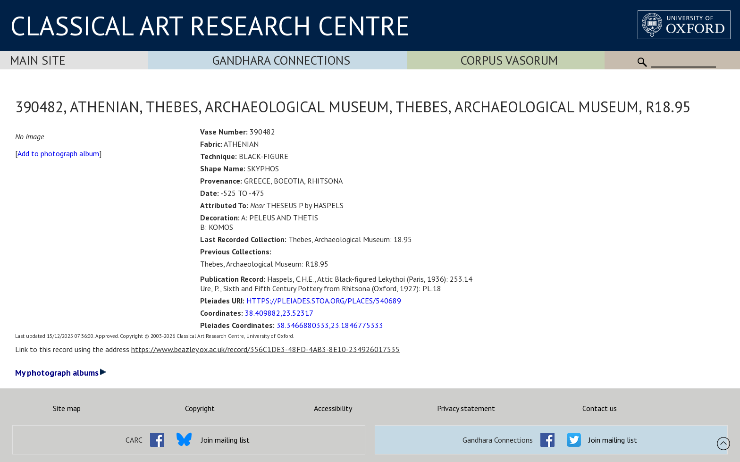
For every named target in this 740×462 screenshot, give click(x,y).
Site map (67, 408)
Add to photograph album (58, 153)
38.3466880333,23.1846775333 (330, 325)
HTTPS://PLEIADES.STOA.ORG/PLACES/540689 (323, 300)
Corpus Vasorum (509, 60)
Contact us (599, 408)
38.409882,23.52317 (279, 313)
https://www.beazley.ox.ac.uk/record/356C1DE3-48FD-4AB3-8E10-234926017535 (265, 349)
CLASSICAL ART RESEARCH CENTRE (210, 25)
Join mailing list (225, 440)
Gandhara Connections (281, 60)
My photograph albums (60, 372)
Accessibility (333, 408)
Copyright (200, 408)
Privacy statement (466, 408)
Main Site (38, 60)
